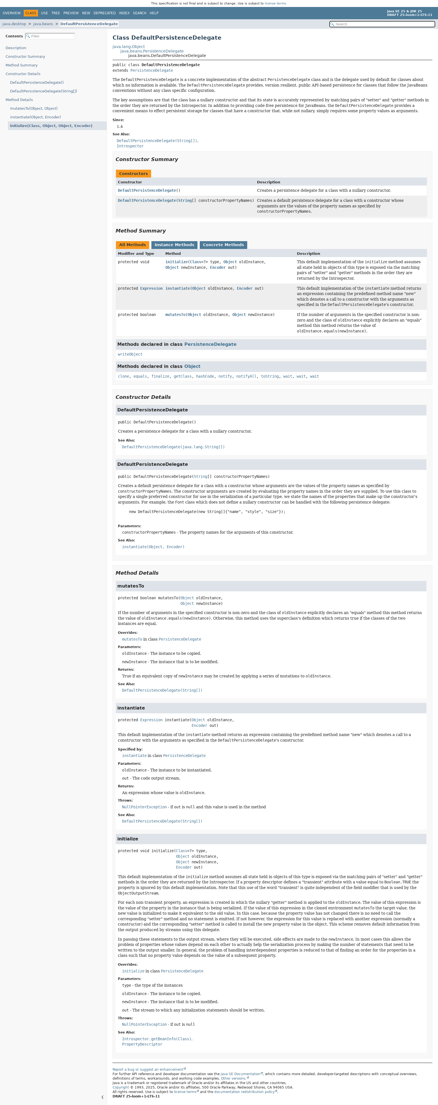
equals (140, 376)
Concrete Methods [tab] (223, 245)
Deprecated (105, 13)
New (86, 13)
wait (287, 376)
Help (154, 13)
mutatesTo (175, 314)
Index (124, 13)
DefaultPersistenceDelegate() (37, 82)
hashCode (205, 376)
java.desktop (14, 24)
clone (123, 376)
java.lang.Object (129, 46)
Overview (12, 13)
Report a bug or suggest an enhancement (148, 1070)
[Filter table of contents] (50, 36)
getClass (183, 376)
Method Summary (22, 65)
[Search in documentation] (382, 24)
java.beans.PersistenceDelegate (152, 51)
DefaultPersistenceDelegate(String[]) (43, 91)
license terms (275, 3)
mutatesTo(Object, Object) (34, 108)
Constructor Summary (25, 56)
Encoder (218, 267)
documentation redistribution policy (244, 1092)
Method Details (19, 100)
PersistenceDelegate (151, 70)
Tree (55, 13)
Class (195, 262)
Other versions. (233, 1078)
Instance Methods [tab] (174, 245)
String (185, 200)
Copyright (121, 1087)
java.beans (43, 24)
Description (17, 48)
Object (230, 262)
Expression (151, 288)
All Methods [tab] (132, 245)
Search (139, 13)
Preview (71, 13)
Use (44, 13)
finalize (160, 376)
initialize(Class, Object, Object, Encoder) (46, 126)
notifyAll (246, 376)
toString (270, 376)
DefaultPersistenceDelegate (89, 24)
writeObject (130, 354)
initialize (176, 262)
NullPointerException (144, 807)
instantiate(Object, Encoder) (35, 117)
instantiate (177, 288)
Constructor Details (23, 74)
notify (225, 376)
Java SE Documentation (240, 1074)
